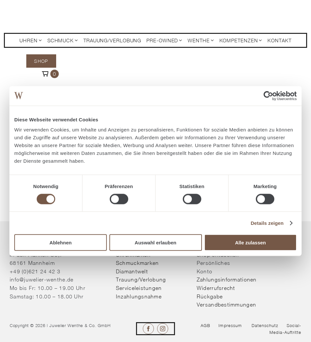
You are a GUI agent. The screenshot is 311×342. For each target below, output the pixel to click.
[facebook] (148, 328)
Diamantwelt (132, 271)
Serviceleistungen (139, 288)
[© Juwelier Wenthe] (42, 9)
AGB (205, 325)
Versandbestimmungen (226, 305)
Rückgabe (210, 296)
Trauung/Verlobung (141, 279)
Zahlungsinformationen (227, 279)
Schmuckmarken (137, 263)
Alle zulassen (250, 242)
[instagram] (162, 328)
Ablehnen (60, 242)
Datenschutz (265, 325)
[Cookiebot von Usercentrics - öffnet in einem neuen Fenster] (268, 96)
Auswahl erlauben (155, 242)
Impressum (230, 325)
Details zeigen (267, 223)
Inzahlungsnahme (139, 296)
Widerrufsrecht (216, 288)
